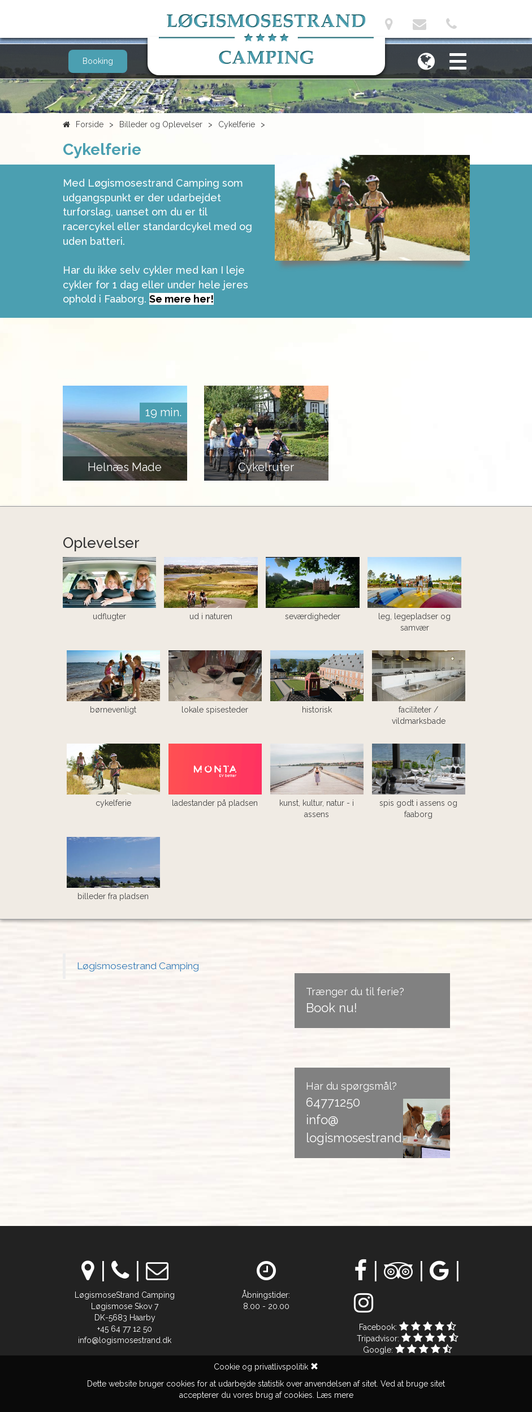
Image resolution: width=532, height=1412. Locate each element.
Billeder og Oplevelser (160, 124)
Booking (98, 61)
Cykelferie (236, 124)
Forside (89, 124)
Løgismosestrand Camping (138, 965)
